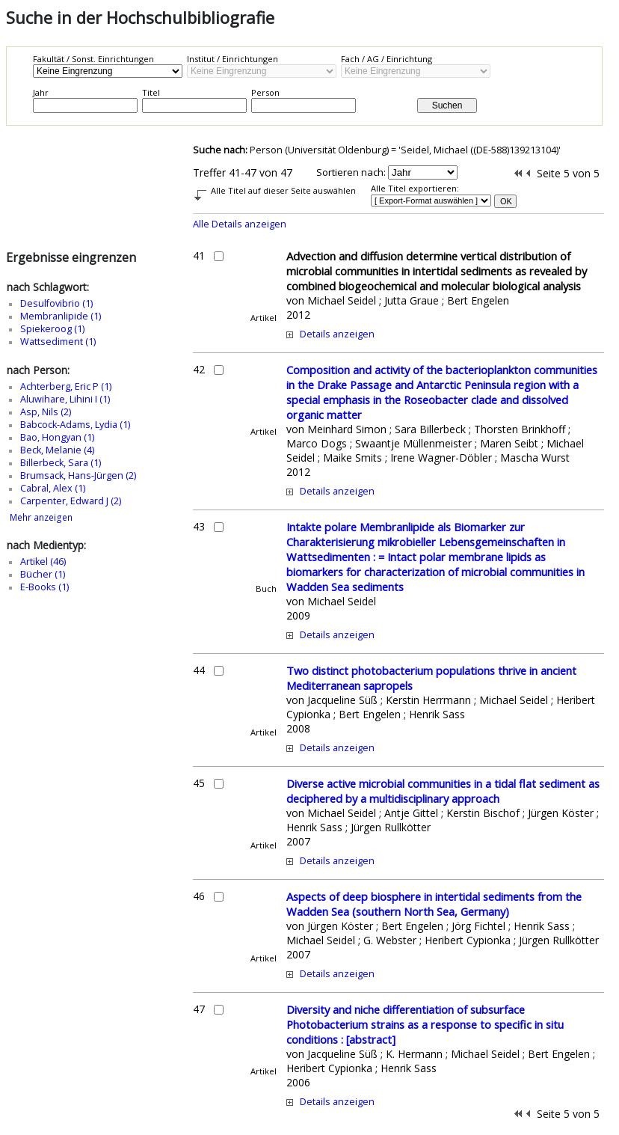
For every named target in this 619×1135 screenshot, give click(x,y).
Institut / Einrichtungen (232, 58)
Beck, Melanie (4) (57, 450)
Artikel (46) (43, 561)
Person (265, 92)
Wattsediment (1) (58, 341)
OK (506, 201)
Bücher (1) (42, 574)
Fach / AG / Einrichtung (386, 58)
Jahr (41, 92)
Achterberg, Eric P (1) (65, 386)
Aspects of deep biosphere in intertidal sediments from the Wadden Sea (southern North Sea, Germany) (434, 904)
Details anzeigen (337, 334)
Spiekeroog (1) (52, 328)
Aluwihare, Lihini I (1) (65, 399)
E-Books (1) (44, 587)
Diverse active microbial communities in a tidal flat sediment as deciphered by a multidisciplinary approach (443, 791)
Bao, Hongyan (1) (57, 437)
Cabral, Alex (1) (52, 488)
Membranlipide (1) (60, 316)
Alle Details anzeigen (239, 224)
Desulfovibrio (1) (56, 303)
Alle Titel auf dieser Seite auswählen (283, 190)
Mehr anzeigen (41, 517)
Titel (151, 92)
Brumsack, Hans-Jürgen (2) (78, 475)
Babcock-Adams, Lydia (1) (75, 424)
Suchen (447, 105)
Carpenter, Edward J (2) (70, 501)
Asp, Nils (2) (45, 412)
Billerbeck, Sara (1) (60, 462)
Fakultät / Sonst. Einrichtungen (93, 58)
